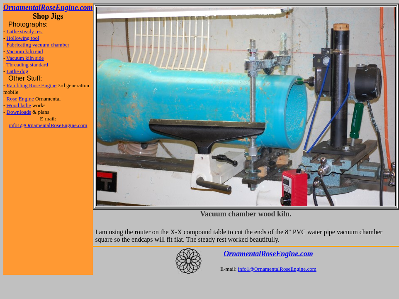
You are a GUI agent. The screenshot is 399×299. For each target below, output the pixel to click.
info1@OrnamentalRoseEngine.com (48, 125)
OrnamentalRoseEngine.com (268, 254)
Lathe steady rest (25, 31)
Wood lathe (18, 105)
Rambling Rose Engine (32, 85)
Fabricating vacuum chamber (38, 45)
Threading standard (27, 64)
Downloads (19, 112)
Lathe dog (17, 71)
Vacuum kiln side (25, 58)
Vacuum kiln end (24, 51)
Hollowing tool (23, 38)
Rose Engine (20, 99)
